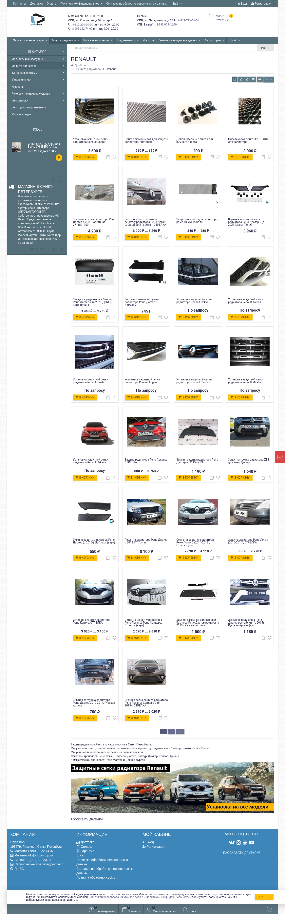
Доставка (36, 3)
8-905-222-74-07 (82, 28)
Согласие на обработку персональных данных (136, 3)
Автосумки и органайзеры (29, 107)
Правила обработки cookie (95, 877)
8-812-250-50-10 (82, 24)
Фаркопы (149, 40)
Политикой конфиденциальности (167, 897)
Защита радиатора (65, 40)
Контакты (19, 3)
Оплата (51, 3)
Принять (264, 897)
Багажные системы (98, 40)
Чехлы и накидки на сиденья (180, 40)
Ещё (177, 3)
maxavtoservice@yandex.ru (45, 864)
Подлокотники (128, 40)
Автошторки (214, 40)
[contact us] (280, 457)
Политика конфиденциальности (81, 3)
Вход (242, 3)
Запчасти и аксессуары (30, 40)
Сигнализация (21, 114)
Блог (79, 855)
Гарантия (87, 851)
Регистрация (261, 3)
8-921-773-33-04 (188, 20)
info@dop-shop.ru (40, 855)
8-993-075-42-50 (166, 24)
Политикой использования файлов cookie (115, 897)
